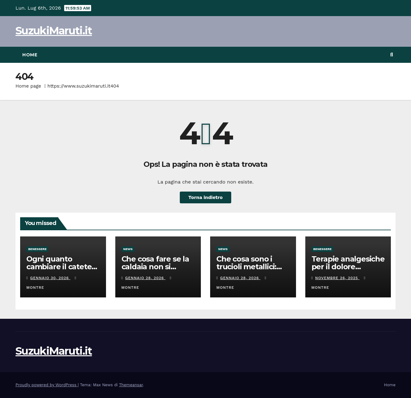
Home (29, 55)
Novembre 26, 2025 (337, 278)
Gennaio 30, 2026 (50, 278)
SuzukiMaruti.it (53, 30)
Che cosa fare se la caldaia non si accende (155, 266)
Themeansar (131, 385)
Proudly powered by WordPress (46, 385)
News (128, 249)
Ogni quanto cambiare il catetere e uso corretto (62, 266)
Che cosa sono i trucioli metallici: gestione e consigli (250, 266)
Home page (28, 86)
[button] (391, 55)
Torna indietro (205, 197)
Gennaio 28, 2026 (145, 278)
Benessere (37, 249)
